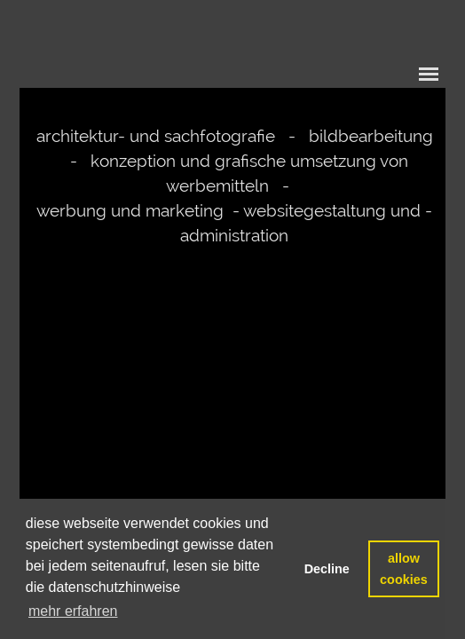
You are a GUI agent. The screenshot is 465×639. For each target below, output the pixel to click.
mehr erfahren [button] (73, 611)
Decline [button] (327, 569)
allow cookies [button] (404, 569)
